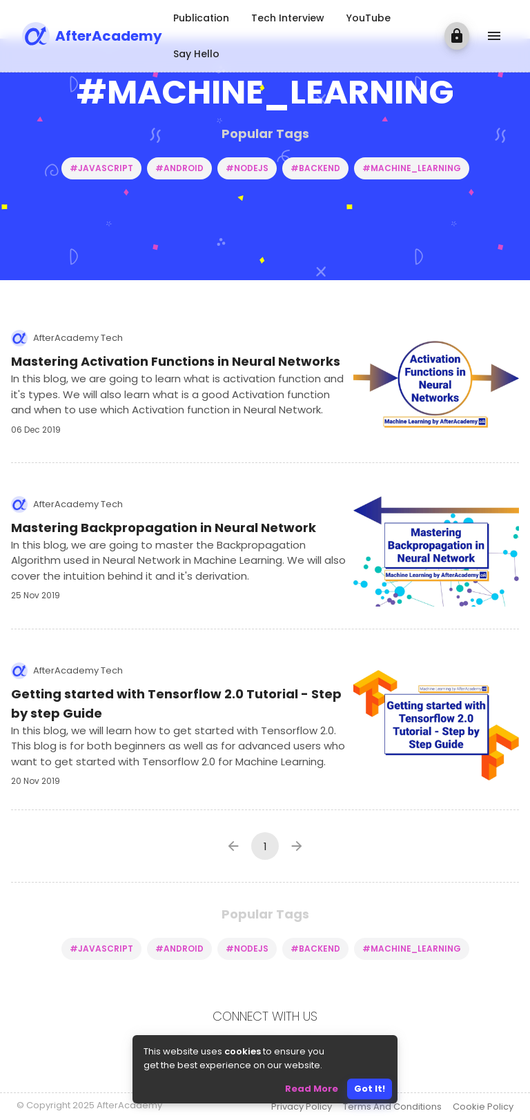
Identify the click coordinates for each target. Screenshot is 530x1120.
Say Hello (196, 54)
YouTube (368, 18)
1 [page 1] (265, 846)
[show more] (494, 36)
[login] (456, 36)
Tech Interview (287, 18)
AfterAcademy (108, 36)
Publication (201, 18)
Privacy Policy (301, 1106)
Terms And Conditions (392, 1106)
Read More (311, 1088)
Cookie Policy (483, 1106)
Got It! (369, 1088)
